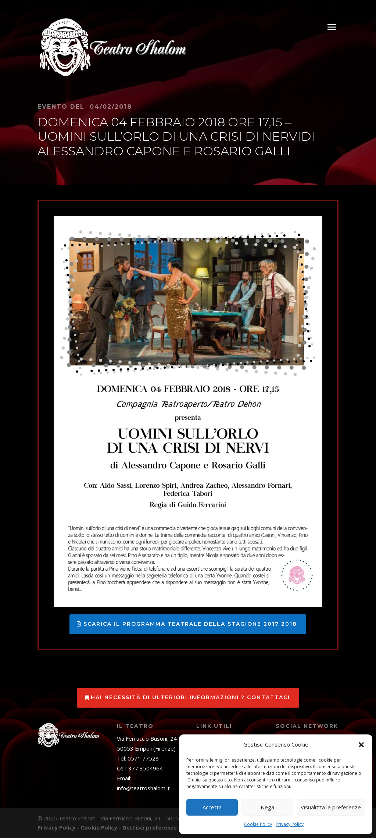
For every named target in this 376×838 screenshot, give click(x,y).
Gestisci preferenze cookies (161, 827)
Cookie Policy (258, 824)
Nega (267, 807)
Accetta (212, 807)
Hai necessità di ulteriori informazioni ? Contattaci (190, 697)
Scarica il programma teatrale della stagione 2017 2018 (190, 624)
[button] (361, 744)
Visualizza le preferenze (331, 807)
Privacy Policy (290, 824)
